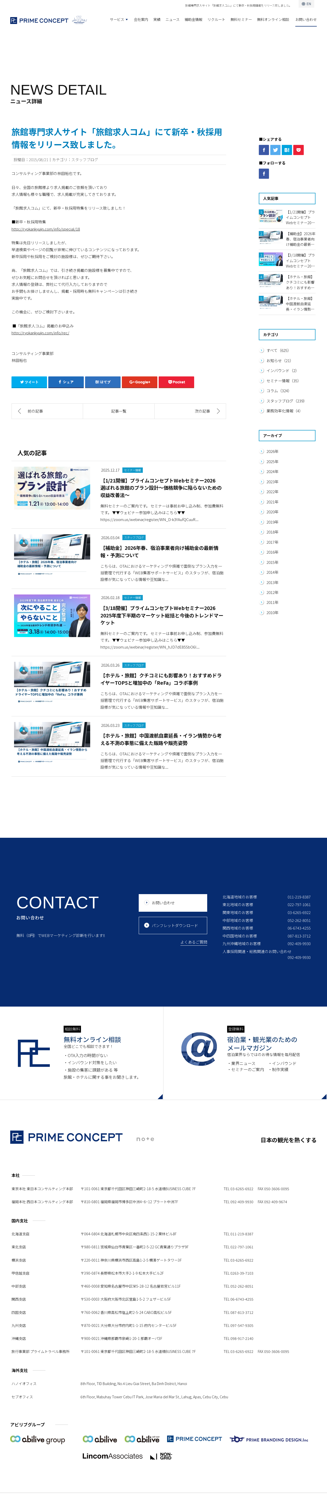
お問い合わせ (306, 19)
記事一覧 (118, 411)
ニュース (173, 19)
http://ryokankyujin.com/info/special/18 (45, 229)
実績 (156, 19)
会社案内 (141, 19)
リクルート (216, 19)
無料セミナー (241, 19)
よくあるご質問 (193, 942)
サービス (117, 19)
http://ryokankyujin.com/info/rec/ (40, 332)
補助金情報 (193, 19)
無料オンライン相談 (273, 19)
